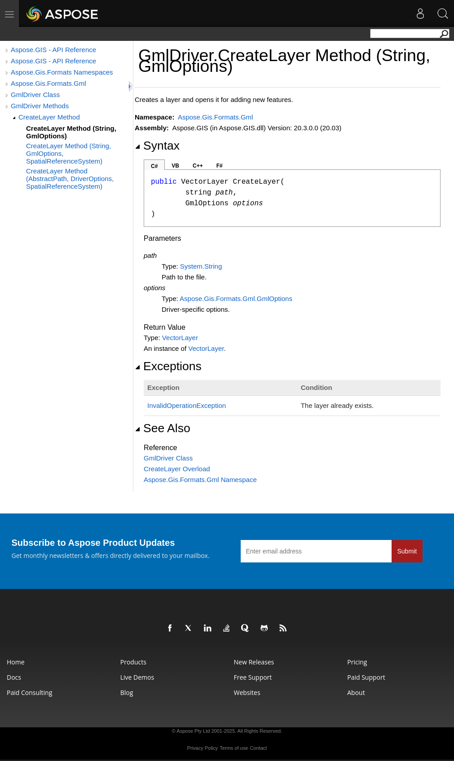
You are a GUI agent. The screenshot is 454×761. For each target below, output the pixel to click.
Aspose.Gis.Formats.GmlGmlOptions (236, 298)
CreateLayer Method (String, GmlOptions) (71, 132)
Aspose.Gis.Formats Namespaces (62, 72)
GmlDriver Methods (40, 106)
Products (133, 662)
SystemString (201, 266)
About (356, 692)
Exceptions (168, 366)
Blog (126, 692)
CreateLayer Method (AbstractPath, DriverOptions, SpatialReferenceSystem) (70, 178)
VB (175, 166)
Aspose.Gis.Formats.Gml (48, 83)
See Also (162, 428)
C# (154, 166)
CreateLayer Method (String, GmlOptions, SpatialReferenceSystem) (68, 153)
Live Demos (137, 677)
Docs (14, 677)
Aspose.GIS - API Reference (53, 49)
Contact (258, 748)
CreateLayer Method (49, 117)
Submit (407, 551)
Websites (247, 692)
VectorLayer (180, 337)
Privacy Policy (202, 748)
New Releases (254, 662)
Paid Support (366, 677)
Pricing (357, 662)
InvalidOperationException (186, 405)
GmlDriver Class (35, 94)
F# (219, 166)
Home (16, 662)
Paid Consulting (29, 692)
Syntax (157, 145)
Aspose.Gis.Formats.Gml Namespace (200, 479)
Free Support (253, 677)
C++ (198, 166)
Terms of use (234, 748)
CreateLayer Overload (177, 469)
